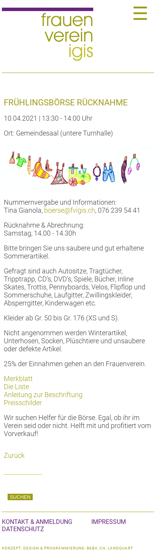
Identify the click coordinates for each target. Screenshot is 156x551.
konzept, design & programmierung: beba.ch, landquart (67, 548)
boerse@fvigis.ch (69, 210)
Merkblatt (18, 379)
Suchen (20, 497)
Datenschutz (23, 529)
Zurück (14, 455)
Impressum (108, 521)
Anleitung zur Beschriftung (43, 395)
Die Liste (16, 387)
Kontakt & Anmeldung (37, 521)
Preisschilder (23, 403)
